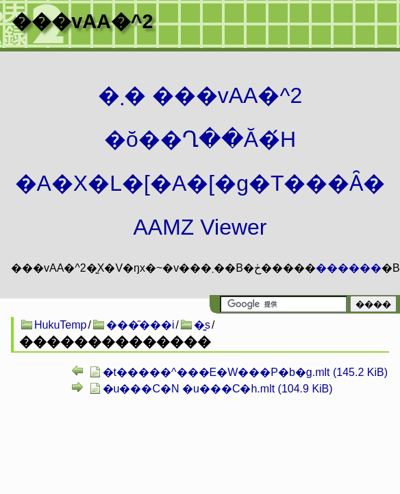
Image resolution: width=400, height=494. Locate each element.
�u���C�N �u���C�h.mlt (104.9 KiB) (218, 389)
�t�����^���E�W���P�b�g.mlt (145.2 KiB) (245, 372)
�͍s (202, 325)
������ (349, 268)
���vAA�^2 (82, 21)
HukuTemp (60, 325)
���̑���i (140, 325)
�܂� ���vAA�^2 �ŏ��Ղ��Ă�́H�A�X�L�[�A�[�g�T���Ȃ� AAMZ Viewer (200, 161)
